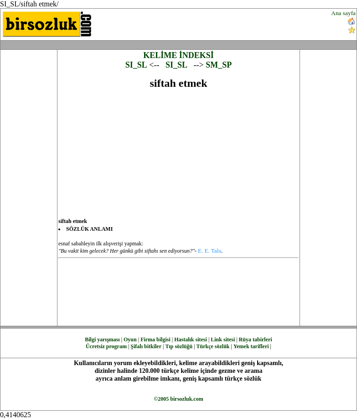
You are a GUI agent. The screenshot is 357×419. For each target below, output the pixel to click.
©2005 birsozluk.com (178, 399)
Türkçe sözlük (212, 346)
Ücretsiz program (106, 346)
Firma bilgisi (155, 339)
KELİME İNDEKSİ (178, 55)
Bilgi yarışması (102, 339)
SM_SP (219, 64)
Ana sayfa (343, 13)
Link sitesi (223, 339)
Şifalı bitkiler (145, 346)
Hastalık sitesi (190, 339)
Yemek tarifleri (251, 346)
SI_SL (136, 64)
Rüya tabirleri (255, 339)
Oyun (130, 339)
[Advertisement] (214, 23)
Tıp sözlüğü (178, 346)
